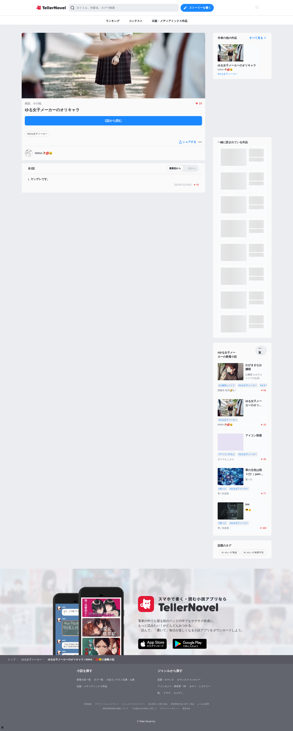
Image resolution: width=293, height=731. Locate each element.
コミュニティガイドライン (133, 704)
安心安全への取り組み (158, 704)
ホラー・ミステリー (199, 686)
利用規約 (88, 704)
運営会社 (186, 708)
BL (159, 693)
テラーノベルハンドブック (106, 704)
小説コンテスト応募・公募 (120, 679)
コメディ (178, 693)
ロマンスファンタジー (188, 679)
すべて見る (258, 38)
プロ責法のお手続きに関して (144, 708)
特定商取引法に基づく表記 (182, 704)
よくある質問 (203, 704)
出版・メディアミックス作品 (92, 686)
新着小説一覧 (84, 679)
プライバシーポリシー (169, 708)
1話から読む (113, 120)
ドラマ (166, 693)
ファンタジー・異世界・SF (172, 686)
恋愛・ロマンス (166, 679)
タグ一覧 (98, 679)
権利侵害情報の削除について (115, 708)
